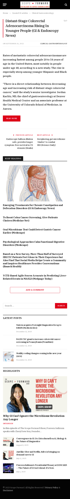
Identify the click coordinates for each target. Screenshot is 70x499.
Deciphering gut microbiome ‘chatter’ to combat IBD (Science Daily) (51, 142)
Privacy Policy (51, 487)
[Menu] (5, 4)
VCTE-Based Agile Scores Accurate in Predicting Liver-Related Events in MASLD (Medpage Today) (35, 277)
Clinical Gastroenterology (53, 44)
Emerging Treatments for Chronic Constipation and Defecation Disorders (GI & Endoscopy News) (33, 207)
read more (11, 118)
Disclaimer (8, 490)
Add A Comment (35, 290)
